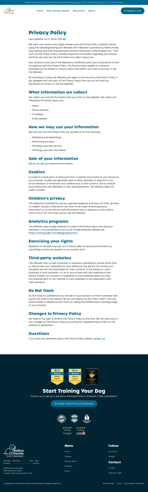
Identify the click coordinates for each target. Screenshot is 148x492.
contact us (99, 338)
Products (68, 466)
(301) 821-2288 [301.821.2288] (114, 473)
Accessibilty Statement (134, 483)
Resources (79, 10)
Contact (112, 468)
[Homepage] (9, 10)
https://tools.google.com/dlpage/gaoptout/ (53, 232)
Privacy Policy (108, 483)
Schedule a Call (132, 10)
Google (111, 456)
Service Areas (70, 461)
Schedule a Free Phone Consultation (74, 403)
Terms (119, 483)
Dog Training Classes (58, 10)
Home (40, 10)
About (91, 10)
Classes (68, 456)
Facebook (112, 451)
